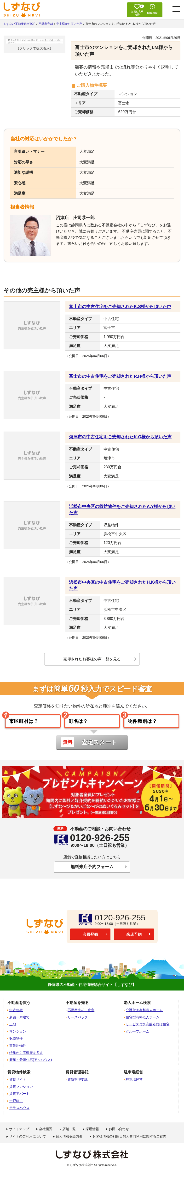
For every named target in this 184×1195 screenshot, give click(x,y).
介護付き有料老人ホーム (144, 1015)
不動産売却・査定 (81, 1015)
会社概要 (45, 1134)
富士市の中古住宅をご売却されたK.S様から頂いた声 (120, 306)
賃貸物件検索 (18, 1077)
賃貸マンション (21, 1091)
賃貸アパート (19, 1098)
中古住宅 (16, 1015)
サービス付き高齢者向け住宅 (147, 1029)
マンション (17, 1036)
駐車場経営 (134, 1084)
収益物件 (16, 1043)
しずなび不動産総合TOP (19, 23)
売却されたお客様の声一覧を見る (92, 659)
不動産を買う (18, 1007)
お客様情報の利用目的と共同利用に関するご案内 (129, 1141)
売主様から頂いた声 (69, 23)
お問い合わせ (119, 1134)
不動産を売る (77, 1007)
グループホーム (137, 1036)
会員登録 (90, 939)
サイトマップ (19, 1134)
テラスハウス (19, 1113)
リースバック (78, 1022)
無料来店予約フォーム (92, 871)
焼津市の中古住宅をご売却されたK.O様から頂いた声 (120, 436)
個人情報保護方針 (69, 1141)
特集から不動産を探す (26, 1057)
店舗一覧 (69, 1134)
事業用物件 (17, 1050)
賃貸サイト (17, 1084)
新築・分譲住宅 (30, 1064)
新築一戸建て (19, 1022)
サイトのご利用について (27, 1141)
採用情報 (92, 1134)
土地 (12, 1029)
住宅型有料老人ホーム (142, 1022)
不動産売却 (46, 23)
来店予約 (134, 939)
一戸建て (16, 1106)
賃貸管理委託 (78, 1084)
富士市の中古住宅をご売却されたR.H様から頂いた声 (120, 376)
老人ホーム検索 (137, 1007)
